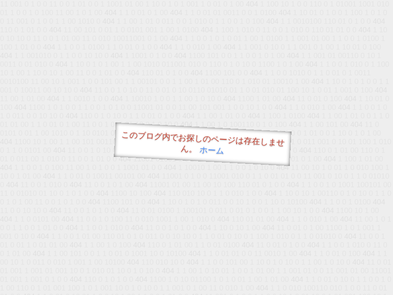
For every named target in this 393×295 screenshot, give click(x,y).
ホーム (211, 150)
